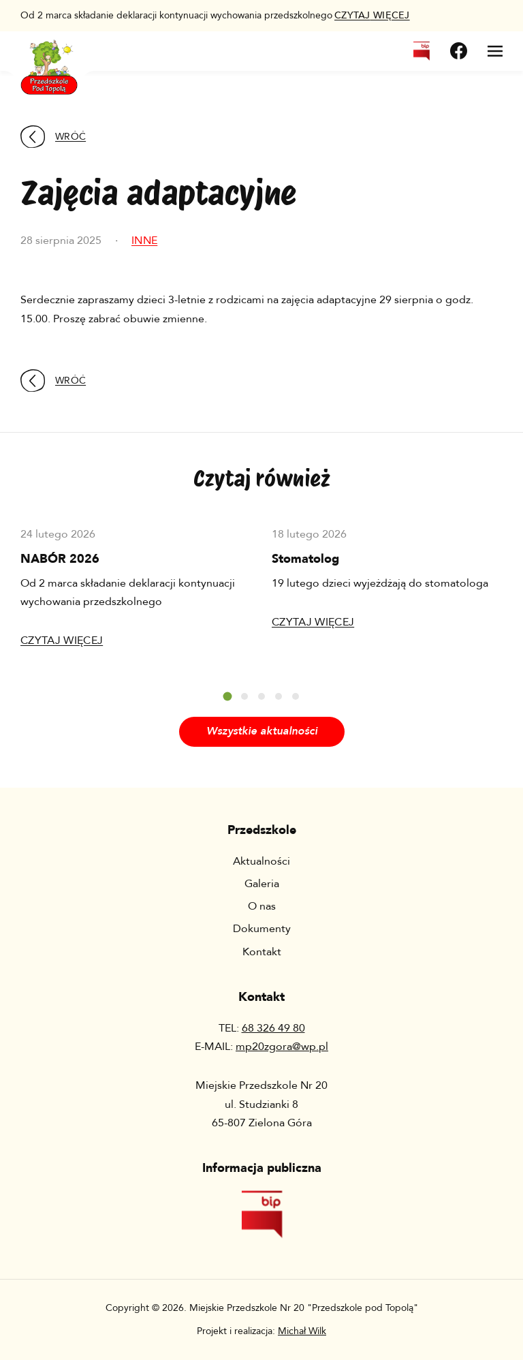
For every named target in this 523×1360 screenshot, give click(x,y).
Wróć (53, 136)
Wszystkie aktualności (261, 731)
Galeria (261, 883)
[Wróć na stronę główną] (49, 59)
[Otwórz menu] (495, 51)
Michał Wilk (302, 1331)
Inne (144, 240)
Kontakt (261, 951)
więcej (372, 15)
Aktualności (261, 861)
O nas (262, 906)
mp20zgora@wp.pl (282, 1046)
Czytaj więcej (61, 640)
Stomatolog (305, 559)
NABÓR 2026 (59, 559)
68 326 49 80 (273, 1028)
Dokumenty (262, 928)
